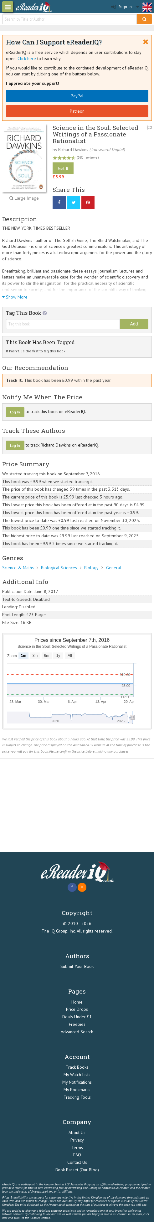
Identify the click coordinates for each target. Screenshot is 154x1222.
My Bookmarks (77, 1089)
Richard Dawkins (73, 149)
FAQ (77, 1155)
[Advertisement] (77, 806)
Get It (63, 168)
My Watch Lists (77, 1074)
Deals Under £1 (77, 1017)
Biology (91, 567)
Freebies (77, 1024)
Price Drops (77, 1009)
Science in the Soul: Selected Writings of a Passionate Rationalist (95, 134)
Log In (15, 412)
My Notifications (77, 1082)
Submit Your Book (77, 966)
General (113, 567)
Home (77, 1002)
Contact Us (77, 1162)
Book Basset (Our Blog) (77, 1170)
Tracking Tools (77, 1097)
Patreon (77, 111)
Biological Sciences (59, 567)
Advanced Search (77, 1032)
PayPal (77, 96)
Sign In (121, 7)
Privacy (77, 1140)
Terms (77, 1147)
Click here (27, 58)
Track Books (77, 1067)
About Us (77, 1132)
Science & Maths (18, 567)
